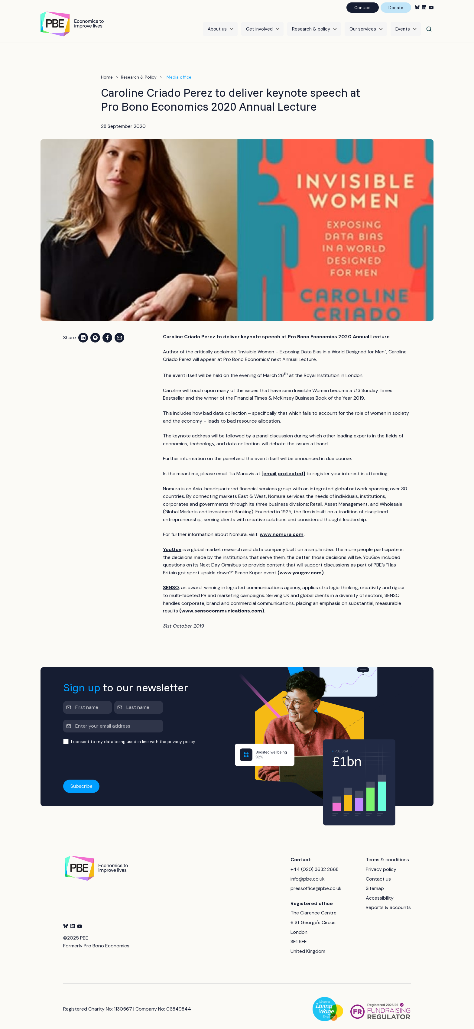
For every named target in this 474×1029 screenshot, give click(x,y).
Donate (395, 7)
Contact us (378, 873)
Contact (362, 7)
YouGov (172, 544)
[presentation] (109, 757)
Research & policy (311, 26)
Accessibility (380, 893)
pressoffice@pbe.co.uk (316, 883)
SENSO (171, 582)
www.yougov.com (301, 567)
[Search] (428, 26)
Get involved (259, 26)
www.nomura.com (282, 529)
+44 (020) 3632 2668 (315, 864)
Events (402, 26)
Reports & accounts (388, 902)
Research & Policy (139, 72)
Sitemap (375, 883)
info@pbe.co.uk (308, 873)
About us (217, 26)
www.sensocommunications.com (221, 605)
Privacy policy (381, 864)
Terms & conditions (387, 854)
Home (107, 72)
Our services (362, 26)
